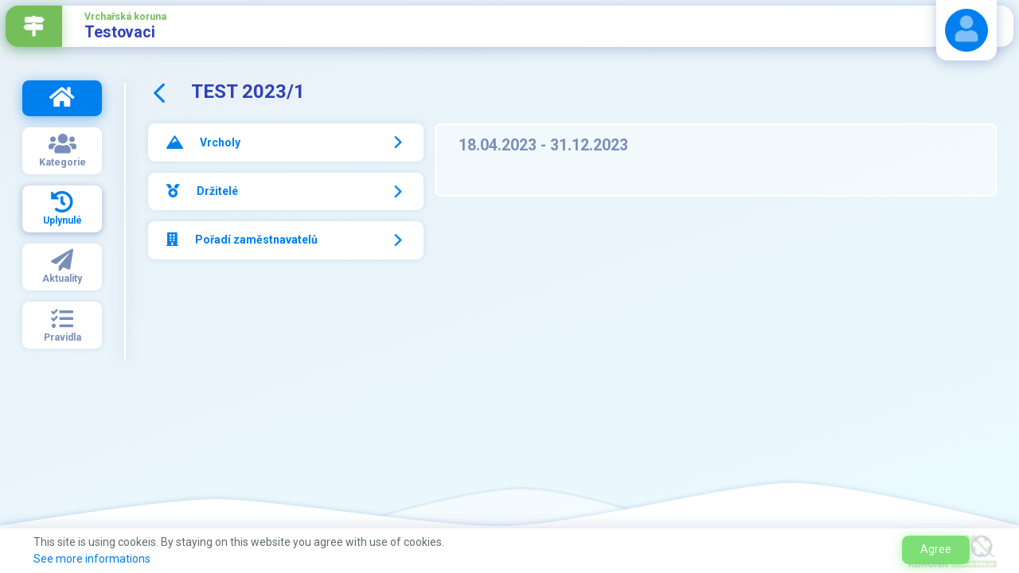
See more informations (91, 558)
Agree (935, 549)
